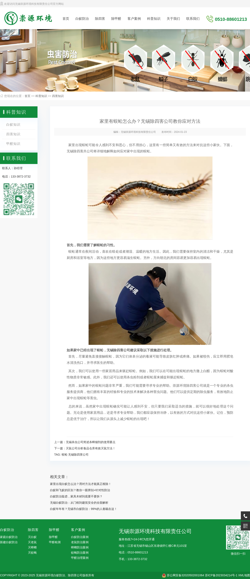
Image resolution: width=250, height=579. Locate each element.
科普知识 (153, 18)
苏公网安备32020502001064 (185, 575)
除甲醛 (116, 18)
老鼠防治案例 (80, 542)
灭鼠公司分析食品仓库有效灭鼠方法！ (90, 448)
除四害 (100, 18)
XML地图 (244, 575)
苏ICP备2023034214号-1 (221, 575)
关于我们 (173, 18)
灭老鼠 (32, 542)
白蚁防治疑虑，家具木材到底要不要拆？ (76, 496)
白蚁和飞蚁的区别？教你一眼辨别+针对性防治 (80, 490)
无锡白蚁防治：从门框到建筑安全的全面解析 (79, 502)
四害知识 (58, 96)
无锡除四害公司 (78, 454)
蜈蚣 (65, 454)
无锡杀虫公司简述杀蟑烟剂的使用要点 (90, 442)
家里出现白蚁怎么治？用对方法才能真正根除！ (80, 484)
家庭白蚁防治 (9, 537)
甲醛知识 (13, 143)
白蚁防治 (82, 18)
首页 (65, 18)
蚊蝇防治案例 (80, 552)
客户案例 (134, 18)
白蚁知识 (13, 124)
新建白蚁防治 (9, 542)
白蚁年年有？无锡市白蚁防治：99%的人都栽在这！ (83, 509)
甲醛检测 (55, 542)
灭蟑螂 (32, 547)
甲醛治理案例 (80, 557)
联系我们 (193, 18)
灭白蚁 (32, 537)
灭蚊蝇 (32, 552)
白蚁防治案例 (80, 537)
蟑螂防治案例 (80, 547)
